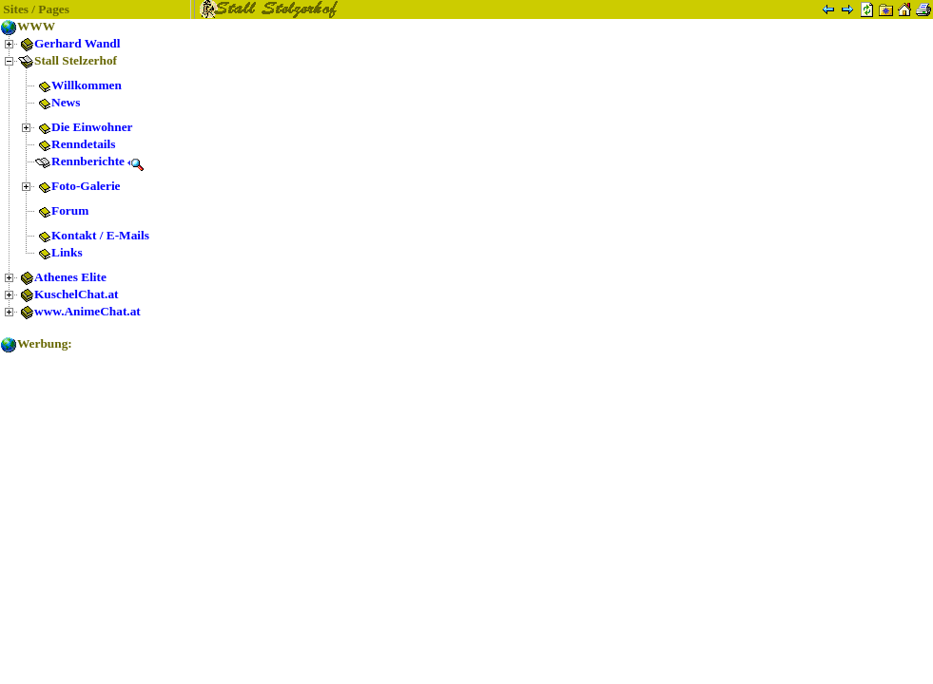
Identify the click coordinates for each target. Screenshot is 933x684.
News (57, 102)
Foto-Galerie (77, 186)
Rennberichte (89, 161)
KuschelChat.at (68, 294)
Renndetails (74, 144)
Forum (61, 210)
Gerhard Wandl (68, 43)
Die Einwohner (83, 127)
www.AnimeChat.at (79, 311)
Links (58, 252)
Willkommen (78, 85)
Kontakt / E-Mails (91, 235)
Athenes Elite (62, 277)
